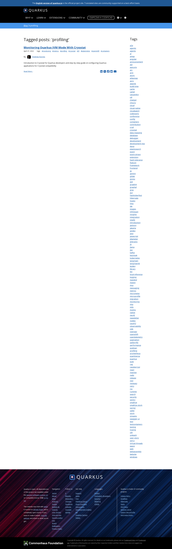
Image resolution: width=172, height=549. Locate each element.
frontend (134, 168)
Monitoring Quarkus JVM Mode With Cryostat (55, 47)
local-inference (136, 274)
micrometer (135, 293)
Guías (78, 496)
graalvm (133, 184)
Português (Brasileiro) (102, 496)
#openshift (95, 51)
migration (134, 299)
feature (133, 162)
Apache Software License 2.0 (37, 495)
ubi (131, 432)
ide (131, 206)
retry (132, 386)
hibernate (134, 198)
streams (133, 416)
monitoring (135, 301)
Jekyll (45, 507)
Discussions (80, 507)
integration (135, 217)
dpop (132, 146)
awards (133, 83)
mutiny (133, 310)
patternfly (134, 342)
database (134, 135)
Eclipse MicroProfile (128, 512)
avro (132, 81)
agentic (133, 48)
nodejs (133, 321)
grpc (132, 190)
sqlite (132, 410)
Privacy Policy (57, 529)
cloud (132, 105)
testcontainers (136, 424)
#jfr (78, 51)
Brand (54, 523)
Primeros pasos (81, 501)
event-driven (135, 154)
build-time (134, 86)
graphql (133, 187)
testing (133, 427)
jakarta (133, 228)
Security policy (57, 518)
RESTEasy (124, 507)
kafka (132, 252)
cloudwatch (134, 111)
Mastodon (69, 499)
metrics (133, 291)
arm (131, 73)
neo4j (132, 315)
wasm (132, 446)
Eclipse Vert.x (125, 496)
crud (132, 127)
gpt (131, 182)
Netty (123, 504)
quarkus (133, 359)
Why (29, 17)
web (131, 449)
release (133, 378)
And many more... (127, 515)
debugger (134, 138)
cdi (131, 97)
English (97, 493)
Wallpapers (56, 526)
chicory (133, 103)
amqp (132, 56)
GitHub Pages (38, 509)
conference (134, 116)
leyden (132, 266)
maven (133, 282)
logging (133, 277)
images (133, 209)
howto (132, 201)
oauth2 (133, 323)
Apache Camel (126, 510)
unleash (133, 435)
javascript (134, 236)
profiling (133, 350)
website (133, 454)
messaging (134, 288)
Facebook (69, 504)
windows (133, 457)
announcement (136, 62)
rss (131, 389)
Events (54, 504)
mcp (131, 285)
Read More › (28, 71)
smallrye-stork (136, 405)
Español (97, 499)
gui (131, 192)
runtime (133, 391)
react (132, 370)
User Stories (56, 512)
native (132, 312)
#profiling (63, 51)
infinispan (134, 212)
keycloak (133, 255)
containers (134, 122)
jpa (131, 250)
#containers (105, 51)
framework (134, 165)
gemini (133, 173)
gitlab (132, 176)
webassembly (135, 451)
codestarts (134, 113)
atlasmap (134, 78)
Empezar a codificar (101, 17)
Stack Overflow (81, 504)
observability (135, 326)
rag (131, 364)
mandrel (133, 280)
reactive (133, 372)
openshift (134, 334)
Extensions (57, 17)
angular (133, 59)
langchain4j (135, 263)
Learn (41, 17)
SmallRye (124, 499)
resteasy (133, 383)
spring (132, 408)
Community (77, 17)
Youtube (68, 510)
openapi (133, 331)
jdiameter (134, 239)
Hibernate (124, 501)
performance (135, 345)
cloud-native (135, 108)
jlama (132, 247)
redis (132, 375)
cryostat (133, 130)
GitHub (67, 512)
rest (131, 380)
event (132, 152)
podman (133, 348)
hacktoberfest (136, 195)
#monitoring (46, 51)
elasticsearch (135, 149)
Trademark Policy (129, 540)
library (132, 269)
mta (131, 304)
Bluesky (68, 496)
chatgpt (133, 100)
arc (131, 70)
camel (132, 92)
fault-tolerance (136, 160)
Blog (26, 25)
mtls (132, 307)
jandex (132, 231)
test (131, 421)
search (133, 394)
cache (132, 89)
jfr (131, 244)
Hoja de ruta (56, 515)
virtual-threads (136, 443)
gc (131, 171)
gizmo (132, 179)
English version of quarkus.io (49, 3)
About (54, 496)
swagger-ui (135, 419)
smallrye (133, 402)
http (132, 203)
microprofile (135, 296)
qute (132, 361)
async (132, 75)
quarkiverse (135, 356)
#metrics (55, 51)
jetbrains (134, 241)
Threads (68, 501)
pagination (134, 340)
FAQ (77, 499)
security (133, 397)
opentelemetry (136, 337)
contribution (135, 124)
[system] (125, 18)
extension (134, 157)
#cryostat (71, 51)
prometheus (135, 353)
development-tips (137, 143)
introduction (135, 222)
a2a (131, 45)
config (132, 119)
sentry (132, 400)
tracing (133, 430)
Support (78, 493)
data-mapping (136, 132)
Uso (53, 520)
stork (132, 413)
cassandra (134, 94)
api (131, 64)
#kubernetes (85, 51)
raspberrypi (135, 367)
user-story (134, 438)
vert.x (132, 440)
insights (133, 214)
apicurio (133, 67)
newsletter (134, 318)
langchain (134, 261)
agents (133, 51)
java (131, 233)
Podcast (55, 501)
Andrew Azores (38, 57)
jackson (133, 225)
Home (54, 493)
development (135, 141)
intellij (132, 220)
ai (130, 53)
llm (131, 271)
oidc (131, 329)
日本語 (96, 504)
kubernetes (135, 258)
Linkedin (68, 507)
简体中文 (97, 501)
